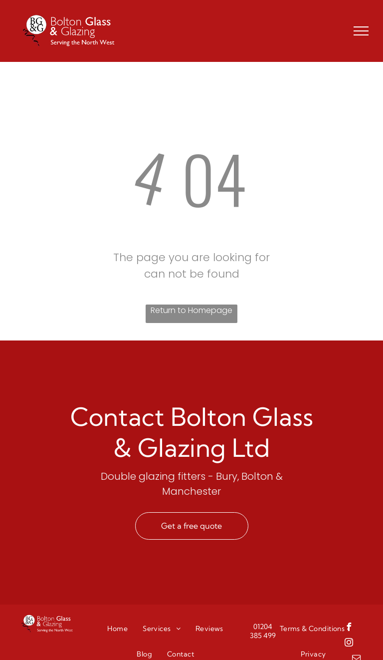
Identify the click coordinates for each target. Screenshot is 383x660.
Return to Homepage (191, 310)
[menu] (361, 31)
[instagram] (349, 644)
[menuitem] (117, 629)
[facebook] (349, 628)
